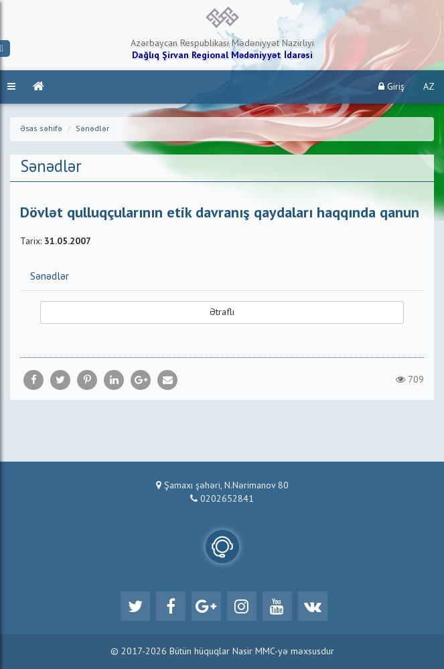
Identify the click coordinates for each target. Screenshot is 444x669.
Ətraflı (222, 312)
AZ (429, 87)
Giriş (391, 87)
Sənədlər (92, 129)
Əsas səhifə (41, 129)
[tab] (222, 276)
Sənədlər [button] (49, 277)
